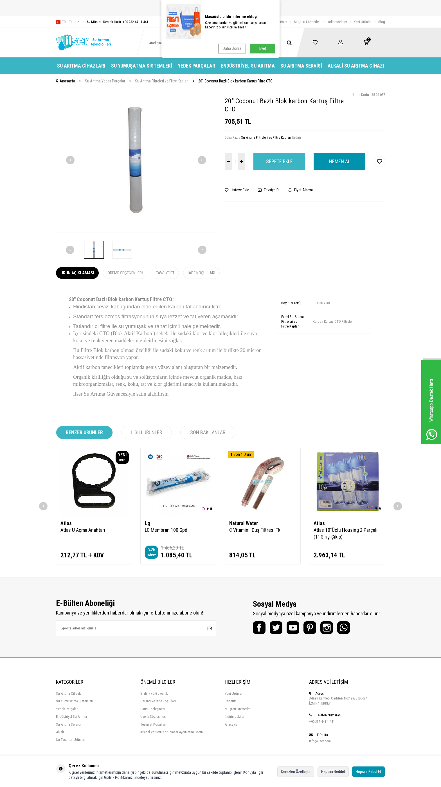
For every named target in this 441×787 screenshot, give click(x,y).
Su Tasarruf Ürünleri (70, 739)
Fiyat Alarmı (300, 190)
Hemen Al (339, 161)
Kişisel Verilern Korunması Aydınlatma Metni (172, 732)
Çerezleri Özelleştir (295, 771)
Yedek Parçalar (196, 66)
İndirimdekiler (337, 22)
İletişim (282, 22)
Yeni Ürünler (363, 22)
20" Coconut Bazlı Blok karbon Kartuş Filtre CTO (235, 81)
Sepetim (231, 701)
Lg (147, 523)
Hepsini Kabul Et (368, 771)
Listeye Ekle (237, 190)
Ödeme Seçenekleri (125, 272)
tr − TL (67, 22)
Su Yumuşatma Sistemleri (141, 66)
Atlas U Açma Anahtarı (82, 530)
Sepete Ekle (279, 161)
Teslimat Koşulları (153, 724)
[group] (136, 160)
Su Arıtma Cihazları (81, 66)
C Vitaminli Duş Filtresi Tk (254, 530)
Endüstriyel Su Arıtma (248, 66)
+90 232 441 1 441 (322, 721)
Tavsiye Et (269, 190)
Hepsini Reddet (333, 771)
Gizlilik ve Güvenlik (154, 693)
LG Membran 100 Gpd (166, 530)
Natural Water (243, 523)
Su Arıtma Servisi (301, 66)
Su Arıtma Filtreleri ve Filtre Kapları (161, 81)
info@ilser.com (320, 741)
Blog (381, 22)
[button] (70, 160)
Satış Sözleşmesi (152, 709)
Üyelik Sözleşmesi (153, 716)
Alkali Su (62, 732)
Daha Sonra (232, 48)
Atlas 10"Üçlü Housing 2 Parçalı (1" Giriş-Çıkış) (345, 533)
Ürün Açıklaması (77, 272)
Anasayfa (65, 81)
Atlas (66, 523)
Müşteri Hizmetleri (307, 22)
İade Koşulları (201, 272)
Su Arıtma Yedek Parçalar (105, 81)
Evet (262, 48)
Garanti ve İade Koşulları (158, 701)
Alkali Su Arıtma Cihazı (356, 66)
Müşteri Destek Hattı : (115, 21)
